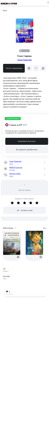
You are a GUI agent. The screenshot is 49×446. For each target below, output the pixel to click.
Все (44, 228)
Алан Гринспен (24, 60)
